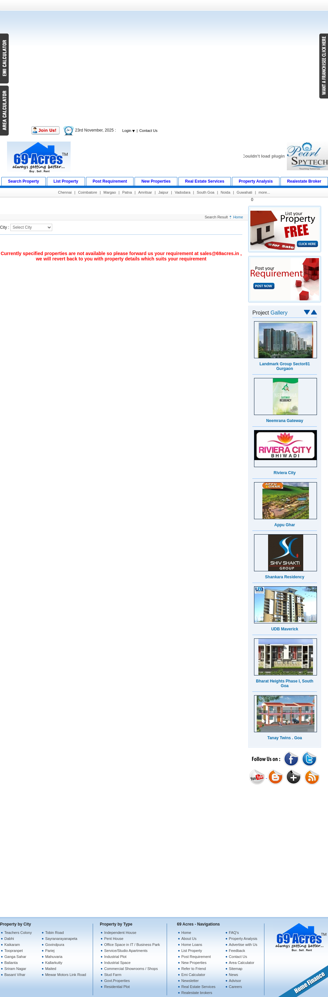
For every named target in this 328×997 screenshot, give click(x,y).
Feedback (237, 951)
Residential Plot (117, 987)
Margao (109, 192)
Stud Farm (112, 975)
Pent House (113, 939)
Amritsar (145, 192)
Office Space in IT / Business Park (132, 945)
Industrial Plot (115, 957)
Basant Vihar (14, 975)
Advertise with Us (243, 945)
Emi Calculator (193, 975)
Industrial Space (117, 963)
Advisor (235, 981)
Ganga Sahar (15, 957)
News (233, 975)
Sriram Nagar (15, 969)
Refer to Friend (193, 969)
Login (128, 131)
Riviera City (284, 472)
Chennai (65, 192)
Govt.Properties (117, 981)
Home (238, 217)
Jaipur (163, 192)
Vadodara (182, 192)
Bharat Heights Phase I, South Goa (284, 683)
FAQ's (234, 933)
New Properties (194, 963)
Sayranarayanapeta (61, 939)
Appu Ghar (284, 525)
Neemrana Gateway (284, 420)
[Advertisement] (164, 62)
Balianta (11, 963)
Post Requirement (196, 957)
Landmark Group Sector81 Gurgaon (284, 366)
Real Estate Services (198, 987)
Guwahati (244, 192)
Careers (235, 987)
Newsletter (190, 981)
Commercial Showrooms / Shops (131, 969)
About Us (188, 939)
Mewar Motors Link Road (65, 975)
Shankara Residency (284, 577)
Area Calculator (241, 963)
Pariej (50, 951)
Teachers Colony (18, 933)
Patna (127, 192)
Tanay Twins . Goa (284, 738)
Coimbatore (87, 192)
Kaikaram (12, 945)
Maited (50, 969)
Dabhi (9, 939)
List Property (191, 951)
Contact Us (148, 131)
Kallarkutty (53, 963)
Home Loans (191, 945)
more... (264, 192)
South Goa (206, 192)
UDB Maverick (284, 629)
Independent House (120, 933)
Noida (225, 192)
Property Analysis (243, 939)
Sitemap (235, 969)
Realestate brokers (196, 993)
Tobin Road (54, 933)
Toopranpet (13, 951)
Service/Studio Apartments (126, 951)
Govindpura (54, 945)
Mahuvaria (53, 957)
